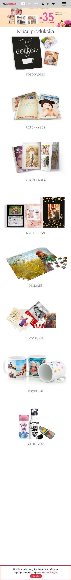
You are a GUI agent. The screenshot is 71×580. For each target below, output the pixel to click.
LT (23, 3)
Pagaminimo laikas (16, 485)
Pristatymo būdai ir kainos (21, 488)
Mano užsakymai (15, 505)
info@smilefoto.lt (15, 523)
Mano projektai (14, 502)
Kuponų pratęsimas (17, 495)
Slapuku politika (14, 477)
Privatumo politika (16, 474)
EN (29, 3)
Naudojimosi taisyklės (18, 471)
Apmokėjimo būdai (16, 491)
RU (35, 3)
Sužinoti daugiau (49, 572)
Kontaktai (11, 516)
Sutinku (35, 576)
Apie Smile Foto (14, 467)
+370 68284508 (14, 519)
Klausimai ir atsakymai (19, 509)
